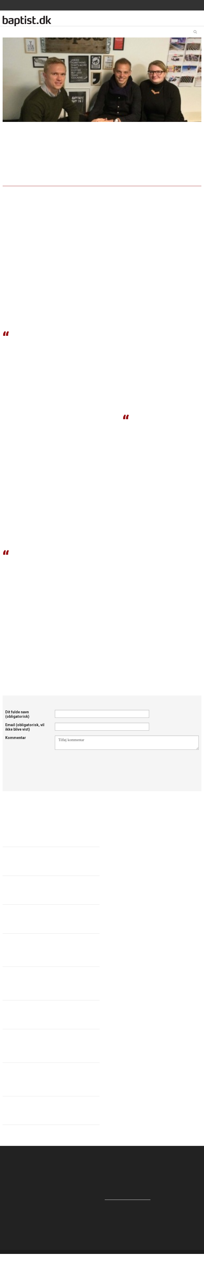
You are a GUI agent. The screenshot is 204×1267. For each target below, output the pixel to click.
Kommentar (15, 738)
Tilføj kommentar (127, 743)
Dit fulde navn (17, 714)
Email (24, 727)
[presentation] (95, 762)
